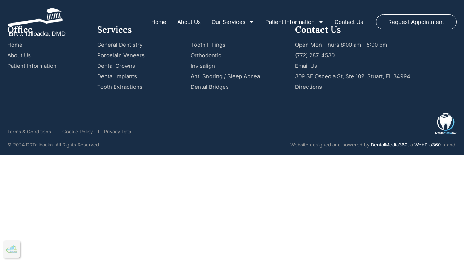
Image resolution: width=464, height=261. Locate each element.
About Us (189, 21)
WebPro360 (427, 145)
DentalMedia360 (389, 145)
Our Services (233, 22)
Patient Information (294, 22)
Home (158, 21)
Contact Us (349, 21)
